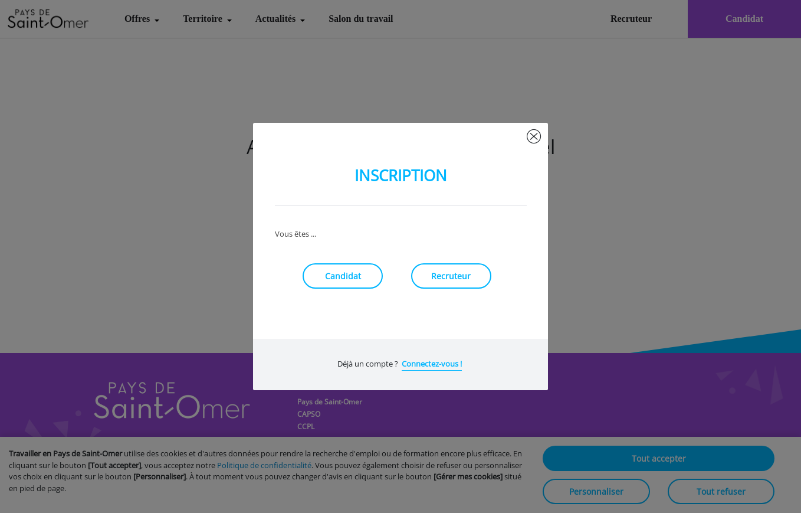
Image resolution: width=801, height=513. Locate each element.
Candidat (343, 276)
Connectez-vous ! (432, 363)
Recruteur (451, 276)
